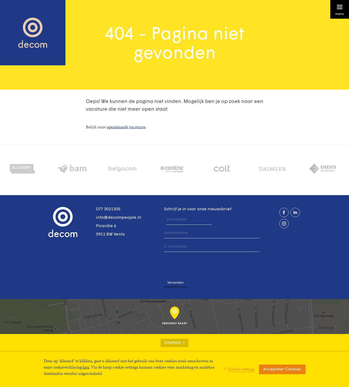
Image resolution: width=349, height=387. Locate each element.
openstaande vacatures (126, 127)
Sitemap (174, 343)
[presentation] (199, 264)
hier (86, 367)
